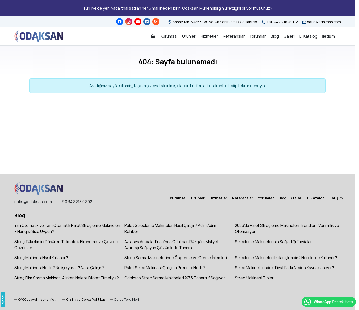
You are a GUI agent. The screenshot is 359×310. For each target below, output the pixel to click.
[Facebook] (119, 21)
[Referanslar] (234, 36)
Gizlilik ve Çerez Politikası (86, 299)
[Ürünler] (189, 36)
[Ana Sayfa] (153, 36)
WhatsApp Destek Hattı (328, 302)
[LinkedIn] (146, 21)
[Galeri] (289, 36)
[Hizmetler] (209, 36)
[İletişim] (328, 36)
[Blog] (155, 21)
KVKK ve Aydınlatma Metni (38, 299)
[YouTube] (137, 21)
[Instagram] (128, 21)
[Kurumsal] (169, 36)
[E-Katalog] (308, 36)
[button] (124, 299)
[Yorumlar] (258, 36)
